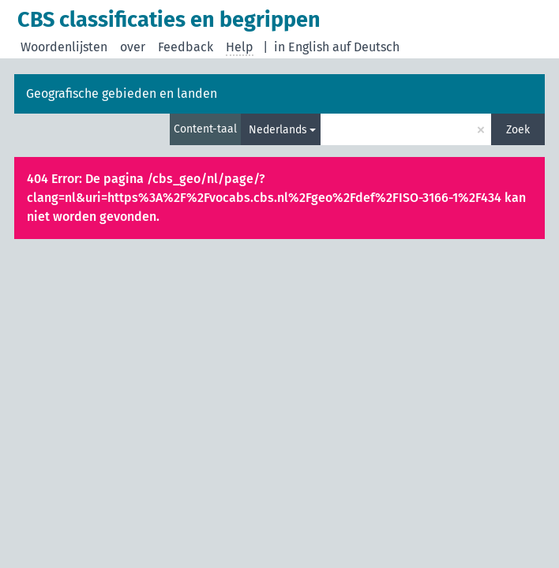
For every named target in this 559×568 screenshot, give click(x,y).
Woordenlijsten (64, 46)
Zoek (518, 129)
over (132, 46)
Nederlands (278, 129)
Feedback (185, 46)
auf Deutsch (366, 46)
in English (301, 46)
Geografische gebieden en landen (121, 93)
